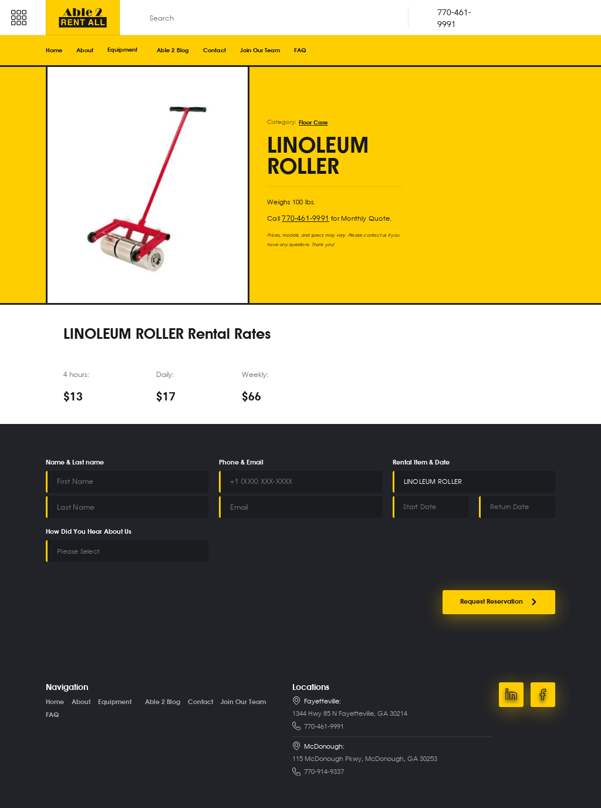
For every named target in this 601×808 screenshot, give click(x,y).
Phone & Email (241, 462)
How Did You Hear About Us (88, 530)
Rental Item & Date (421, 462)
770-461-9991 (302, 217)
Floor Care (313, 122)
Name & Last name (75, 462)
